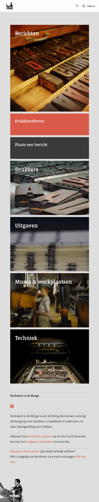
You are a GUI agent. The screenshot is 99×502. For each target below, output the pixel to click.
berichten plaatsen (40, 436)
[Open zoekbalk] (75, 5)
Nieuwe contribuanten (25, 451)
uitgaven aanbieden (39, 441)
